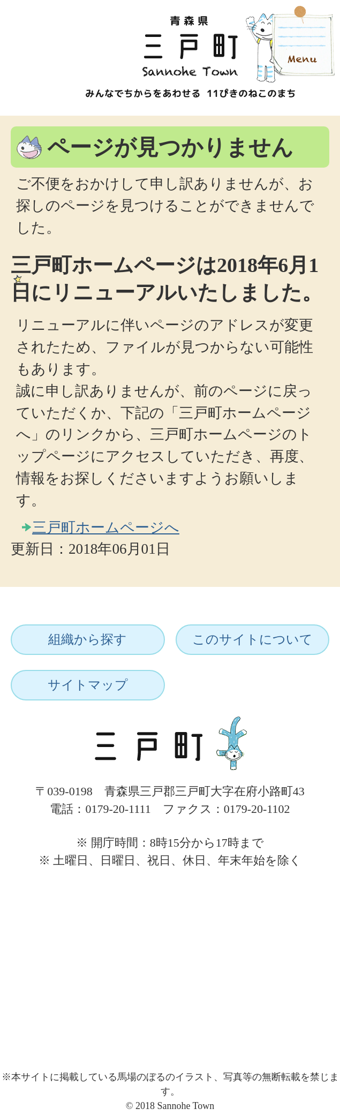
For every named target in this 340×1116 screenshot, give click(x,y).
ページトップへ (295, 880)
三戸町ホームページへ (105, 527)
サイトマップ (88, 685)
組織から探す (87, 639)
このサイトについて (252, 639)
